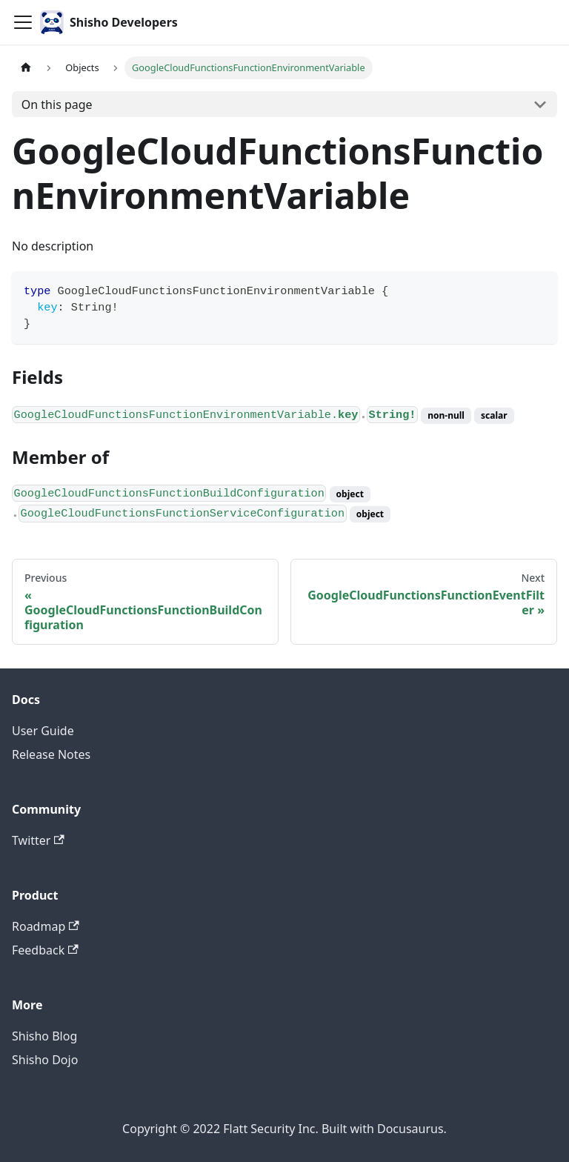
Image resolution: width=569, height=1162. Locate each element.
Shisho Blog (44, 1036)
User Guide (43, 731)
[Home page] (26, 67)
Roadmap (45, 926)
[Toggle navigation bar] (23, 22)
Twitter (38, 840)
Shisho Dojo (45, 1060)
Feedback (45, 950)
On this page (57, 104)
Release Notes (51, 754)
